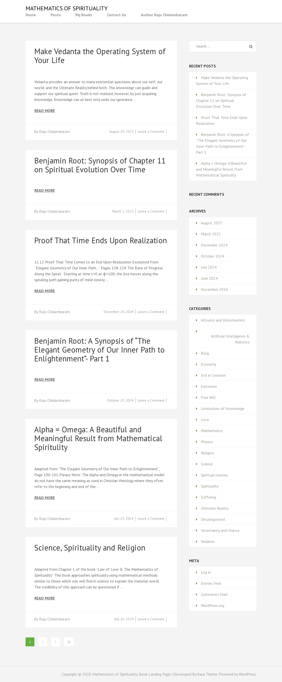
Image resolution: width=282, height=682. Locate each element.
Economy (208, 364)
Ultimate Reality (214, 508)
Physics (207, 441)
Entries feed (211, 583)
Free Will (208, 397)
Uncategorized (213, 519)
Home (31, 14)
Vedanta (207, 541)
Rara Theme (207, 674)
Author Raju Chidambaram (164, 14)
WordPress (247, 674)
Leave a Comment (151, 131)
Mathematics (212, 430)
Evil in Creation (213, 375)
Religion (207, 452)
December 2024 (214, 245)
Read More (44, 110)
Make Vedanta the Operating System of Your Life (99, 55)
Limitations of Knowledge (222, 408)
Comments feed (214, 594)
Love (205, 419)
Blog (205, 353)
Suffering (208, 497)
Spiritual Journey (214, 474)
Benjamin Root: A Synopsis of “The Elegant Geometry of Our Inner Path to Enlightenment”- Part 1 (99, 350)
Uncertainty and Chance (220, 530)
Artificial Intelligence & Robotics (230, 339)
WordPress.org (212, 605)
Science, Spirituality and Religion (89, 547)
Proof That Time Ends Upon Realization (100, 240)
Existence (209, 386)
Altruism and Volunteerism (223, 320)
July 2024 (209, 267)
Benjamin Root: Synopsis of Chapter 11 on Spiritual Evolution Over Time (100, 165)
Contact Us (116, 14)
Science (207, 463)
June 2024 (209, 278)
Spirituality (210, 486)
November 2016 (214, 289)
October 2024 (212, 256)
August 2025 (211, 222)
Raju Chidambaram (54, 131)
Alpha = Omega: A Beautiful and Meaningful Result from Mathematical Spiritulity (98, 438)
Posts (56, 14)
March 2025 (211, 233)
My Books (83, 14)
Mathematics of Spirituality (67, 8)
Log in (206, 572)
